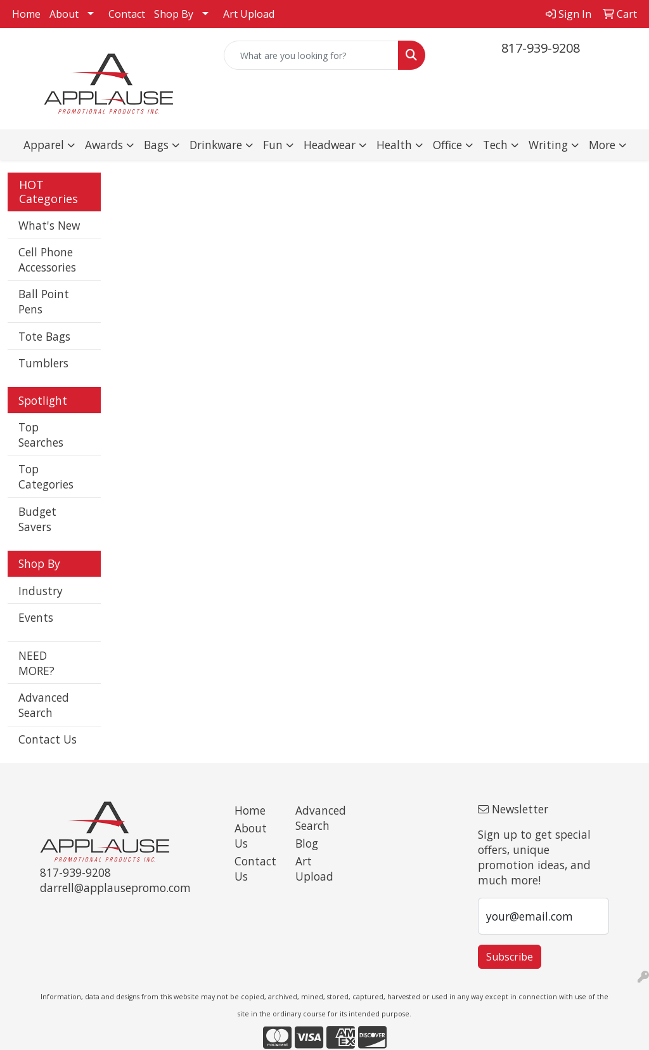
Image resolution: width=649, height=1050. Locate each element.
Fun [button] (273, 144)
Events (35, 617)
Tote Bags (44, 336)
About (64, 14)
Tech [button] (495, 144)
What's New (49, 225)
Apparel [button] (43, 144)
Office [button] (447, 144)
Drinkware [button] (216, 144)
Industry (40, 590)
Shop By (173, 14)
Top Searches (40, 434)
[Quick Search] (311, 55)
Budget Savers (37, 519)
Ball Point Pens (43, 301)
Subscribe (509, 957)
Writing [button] (548, 144)
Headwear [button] (330, 144)
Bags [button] (156, 144)
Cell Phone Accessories (47, 259)
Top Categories (46, 476)
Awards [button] (104, 144)
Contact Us (47, 739)
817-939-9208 (540, 47)
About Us (251, 835)
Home (26, 14)
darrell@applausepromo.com (115, 887)
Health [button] (394, 144)
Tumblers (43, 363)
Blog (306, 843)
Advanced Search (43, 705)
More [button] (602, 144)
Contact (126, 14)
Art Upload (248, 14)
